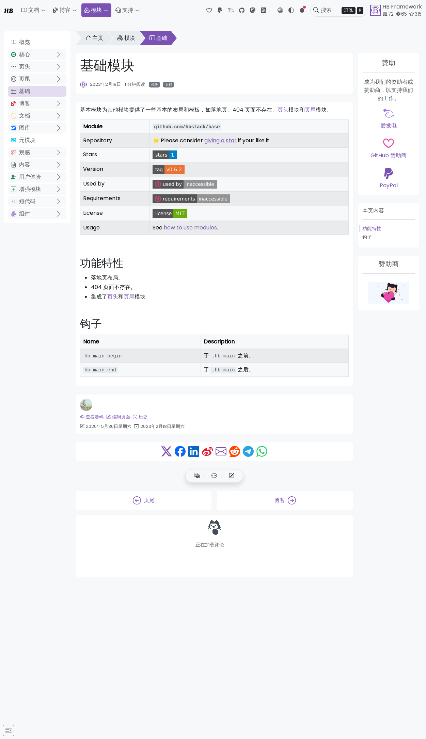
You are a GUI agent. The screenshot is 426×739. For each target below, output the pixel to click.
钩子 (367, 237)
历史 (140, 417)
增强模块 (26, 189)
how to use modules (190, 227)
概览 (20, 42)
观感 (20, 152)
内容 (20, 164)
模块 (93, 10)
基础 (20, 91)
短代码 (23, 201)
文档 (20, 115)
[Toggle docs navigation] (8, 730)
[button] (34, 10)
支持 (124, 10)
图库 (20, 128)
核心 (20, 54)
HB (8, 10)
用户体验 (26, 177)
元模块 (23, 140)
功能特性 (371, 228)
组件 (20, 214)
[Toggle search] (316, 10)
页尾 (20, 79)
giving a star (220, 140)
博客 (61, 10)
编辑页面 (118, 417)
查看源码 (92, 417)
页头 (20, 66)
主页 (94, 38)
